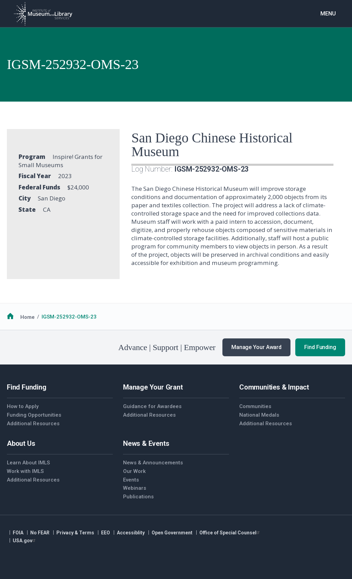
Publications (138, 497)
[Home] (43, 13)
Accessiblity (131, 532)
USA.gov (25, 540)
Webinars (134, 488)
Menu (328, 13)
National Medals (259, 415)
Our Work (134, 471)
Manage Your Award (256, 347)
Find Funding (320, 347)
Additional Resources (33, 423)
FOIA (18, 532)
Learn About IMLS (28, 463)
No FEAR (40, 532)
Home (27, 317)
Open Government (172, 532)
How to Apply (22, 406)
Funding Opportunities (34, 415)
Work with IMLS (25, 471)
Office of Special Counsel (230, 532)
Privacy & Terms (75, 532)
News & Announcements (153, 463)
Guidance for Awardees (152, 406)
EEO (105, 532)
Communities (255, 406)
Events (131, 480)
